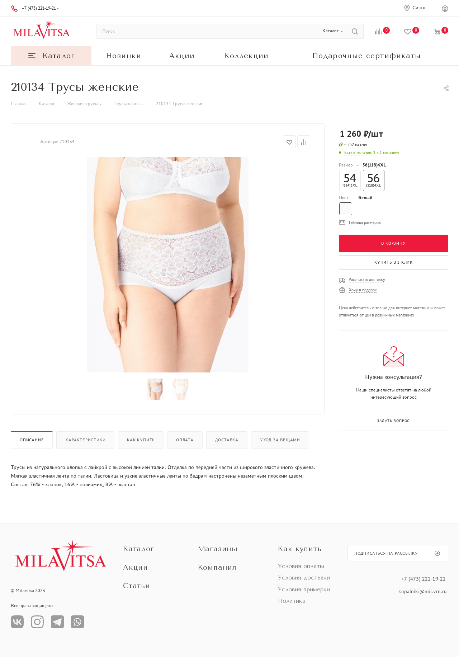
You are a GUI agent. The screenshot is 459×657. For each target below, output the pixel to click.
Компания (217, 567)
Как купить (141, 440)
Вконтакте (17, 621)
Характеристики (85, 440)
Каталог (138, 549)
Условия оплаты (301, 566)
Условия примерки (304, 589)
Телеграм (57, 621)
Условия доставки (304, 577)
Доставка (226, 440)
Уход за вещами (280, 440)
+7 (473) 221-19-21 (39, 8)
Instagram (37, 621)
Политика (292, 600)
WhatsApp (77, 621)
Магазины (218, 549)
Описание (32, 440)
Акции (135, 567)
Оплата (185, 440)
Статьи (136, 586)
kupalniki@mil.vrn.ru (423, 591)
